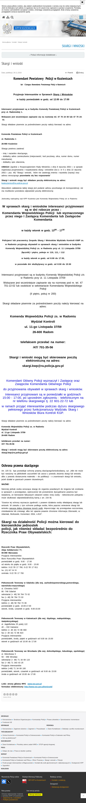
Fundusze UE (7, 722)
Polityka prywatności (10, 800)
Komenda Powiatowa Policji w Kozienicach (17, 757)
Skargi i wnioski (22, 42)
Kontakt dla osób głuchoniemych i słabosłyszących (52, 763)
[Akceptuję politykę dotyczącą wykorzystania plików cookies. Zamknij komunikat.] (82, 2)
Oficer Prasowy (37, 760)
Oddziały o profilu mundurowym (73, 729)
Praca (3, 747)
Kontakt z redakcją (58, 780)
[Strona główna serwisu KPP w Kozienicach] (3, 17)
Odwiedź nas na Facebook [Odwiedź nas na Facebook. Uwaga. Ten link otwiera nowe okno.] (4, 781)
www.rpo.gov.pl (35, 684)
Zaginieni (31, 729)
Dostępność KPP (77, 763)
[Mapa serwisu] (7, 17)
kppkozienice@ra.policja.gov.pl (15, 183)
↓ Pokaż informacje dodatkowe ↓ (43, 55)
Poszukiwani (40, 729)
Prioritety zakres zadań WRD (27, 744)
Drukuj (80, 73)
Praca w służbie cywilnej (22, 751)
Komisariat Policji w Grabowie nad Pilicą (56, 735)
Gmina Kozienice (8, 735)
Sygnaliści (5, 765)
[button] (81, 17)
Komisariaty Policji (38, 719)
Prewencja (50, 725)
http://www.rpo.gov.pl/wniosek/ (38, 687)
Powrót (69, 73)
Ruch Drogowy (6, 741)
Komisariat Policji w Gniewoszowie (28, 735)
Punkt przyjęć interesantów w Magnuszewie (17, 763)
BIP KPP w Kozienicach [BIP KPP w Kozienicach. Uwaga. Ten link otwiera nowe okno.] (37, 780)
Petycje (60, 760)
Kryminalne (5, 725)
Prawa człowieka (53, 719)
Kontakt (14, 42)
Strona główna (6, 42)
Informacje (5, 716)
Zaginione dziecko (20, 729)
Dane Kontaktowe (54, 729)
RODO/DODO (5, 769)
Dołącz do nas (7, 751)
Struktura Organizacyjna (22, 719)
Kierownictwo (7, 719)
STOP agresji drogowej (47, 744)
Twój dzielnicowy (7, 732)
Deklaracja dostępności (60, 787)
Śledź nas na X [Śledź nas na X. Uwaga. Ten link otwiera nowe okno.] (8, 781)
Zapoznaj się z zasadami (12, 798)
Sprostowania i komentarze (70, 719)
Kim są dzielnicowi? (9, 738)
